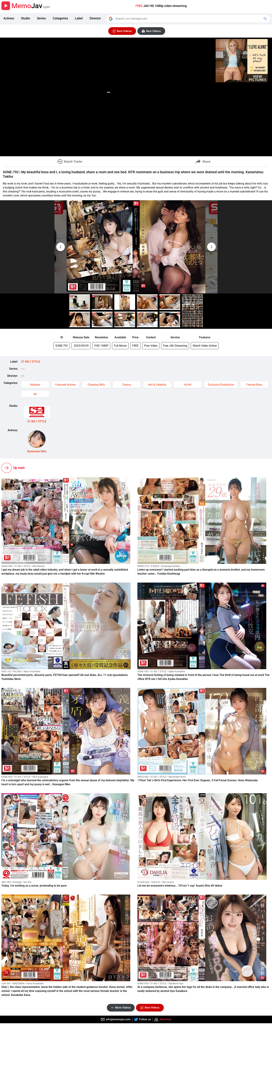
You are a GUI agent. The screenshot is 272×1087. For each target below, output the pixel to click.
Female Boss (254, 384)
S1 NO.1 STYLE (30, 361)
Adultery (35, 384)
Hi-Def (188, 384)
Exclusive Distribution (221, 384)
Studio (25, 18)
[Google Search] (265, 19)
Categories (60, 18)
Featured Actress (65, 384)
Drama (126, 384)
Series (41, 18)
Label (79, 18)
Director (95, 18)
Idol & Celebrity (157, 384)
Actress (8, 18)
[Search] (188, 19)
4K (35, 394)
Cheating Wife (96, 384)
